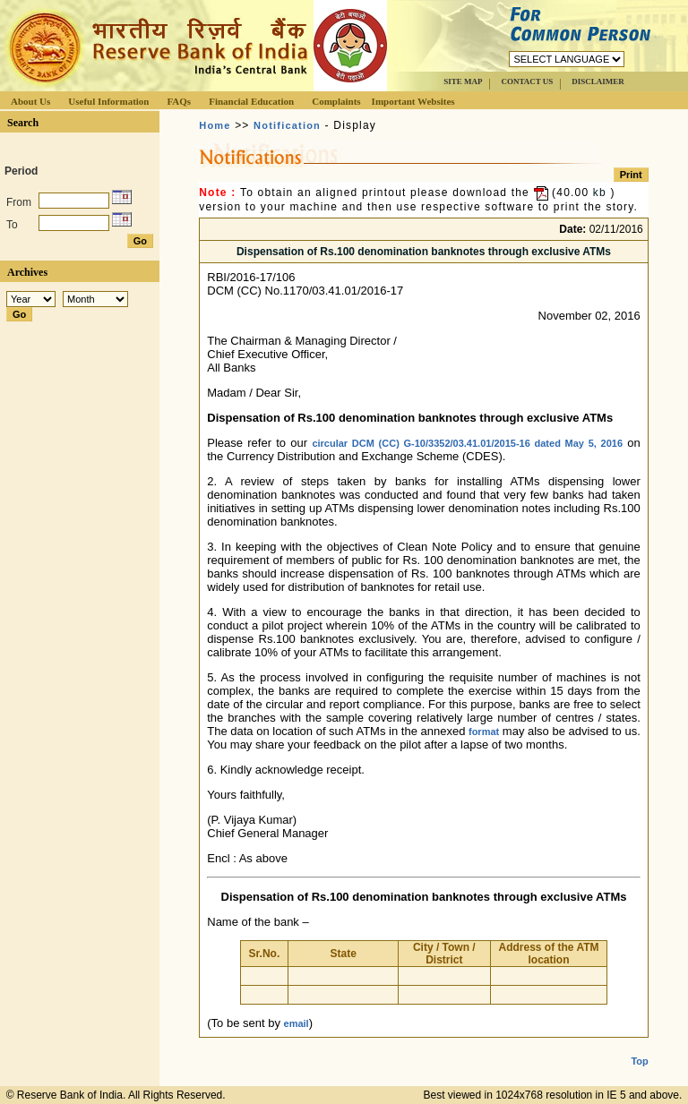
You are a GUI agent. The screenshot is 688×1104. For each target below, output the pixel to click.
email (296, 1023)
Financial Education (251, 101)
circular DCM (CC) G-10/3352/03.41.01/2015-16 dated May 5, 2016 (467, 443)
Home (214, 125)
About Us (30, 101)
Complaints (336, 101)
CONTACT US (527, 81)
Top (639, 1046)
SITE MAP (462, 81)
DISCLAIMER (598, 81)
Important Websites (413, 101)
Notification (287, 125)
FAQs (179, 101)
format (484, 731)
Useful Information (108, 101)
